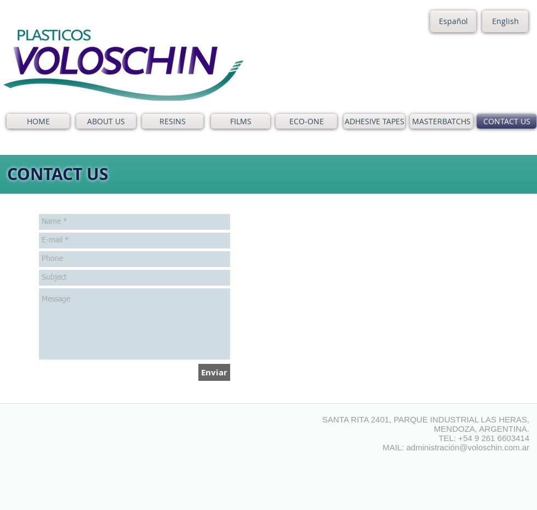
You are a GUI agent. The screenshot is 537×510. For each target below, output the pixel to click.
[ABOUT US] (106, 121)
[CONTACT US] (506, 121)
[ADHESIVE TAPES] (374, 121)
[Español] (453, 21)
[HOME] (38, 121)
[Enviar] (214, 372)
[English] (505, 21)
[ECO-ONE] (306, 121)
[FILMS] (240, 121)
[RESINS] (172, 121)
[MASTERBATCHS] (441, 121)
